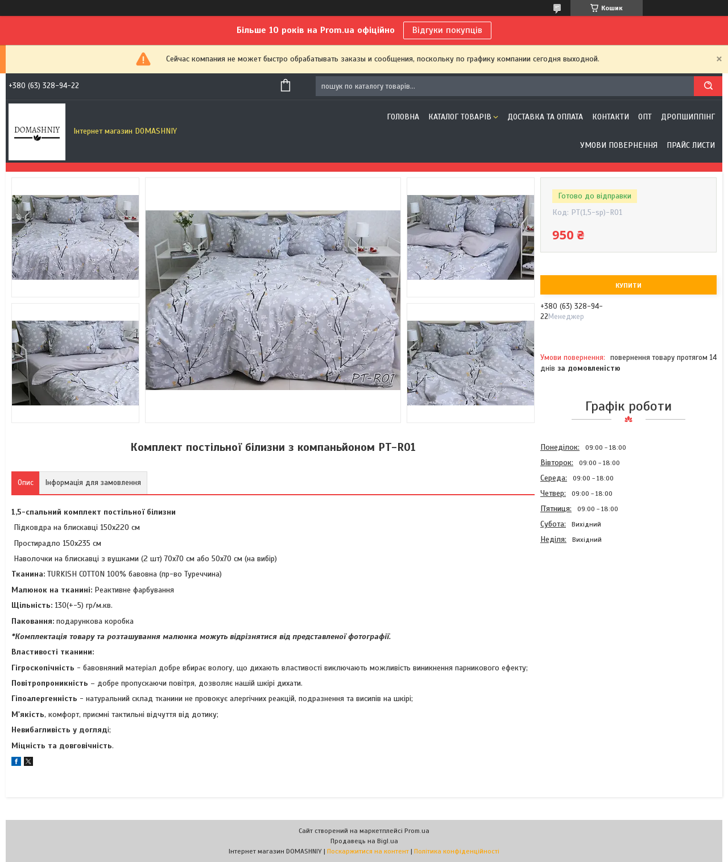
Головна (403, 117)
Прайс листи (691, 145)
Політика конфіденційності (456, 851)
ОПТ (645, 117)
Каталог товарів (459, 117)
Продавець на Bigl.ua (364, 841)
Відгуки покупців (447, 30)
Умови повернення (618, 145)
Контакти (610, 117)
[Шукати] (708, 86)
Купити (628, 285)
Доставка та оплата (545, 117)
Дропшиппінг (688, 117)
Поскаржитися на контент (368, 851)
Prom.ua (416, 831)
